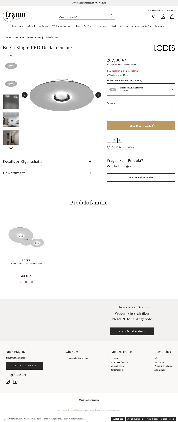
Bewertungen (14, 173)
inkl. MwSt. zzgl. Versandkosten (121, 64)
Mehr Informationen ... (77, 419)
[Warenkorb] (172, 16)
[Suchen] (112, 16)
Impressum (159, 362)
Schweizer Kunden (119, 362)
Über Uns (170, 10)
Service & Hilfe (155, 10)
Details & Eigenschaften (24, 161)
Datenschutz (159, 370)
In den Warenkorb (140, 125)
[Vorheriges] (25, 95)
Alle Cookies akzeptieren (160, 419)
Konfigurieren (135, 419)
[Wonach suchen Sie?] (84, 16)
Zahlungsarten (117, 370)
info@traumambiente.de (17, 358)
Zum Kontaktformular (141, 177)
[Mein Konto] (163, 16)
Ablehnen (118, 419)
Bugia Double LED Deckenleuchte (26, 263)
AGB (156, 358)
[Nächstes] (98, 95)
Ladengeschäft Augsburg (77, 358)
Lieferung (115, 358)
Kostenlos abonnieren (132, 331)
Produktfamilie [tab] (89, 202)
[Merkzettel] (154, 16)
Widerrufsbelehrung (163, 366)
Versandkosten (117, 366)
